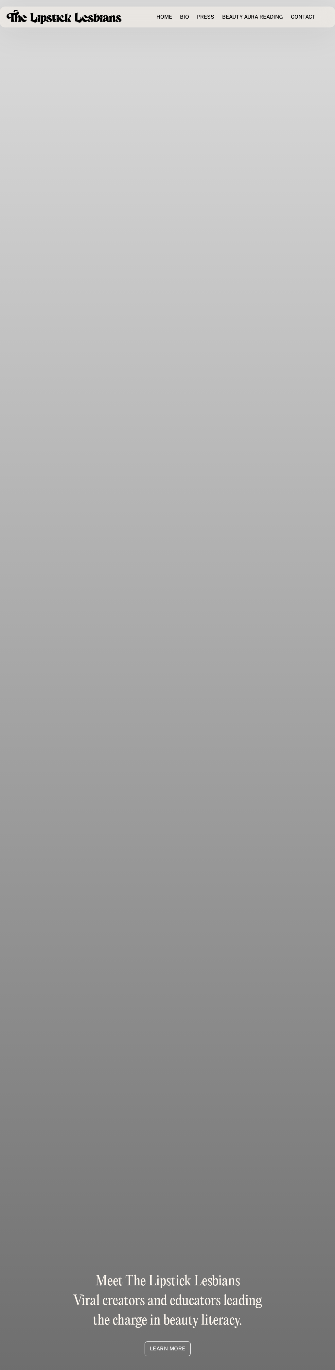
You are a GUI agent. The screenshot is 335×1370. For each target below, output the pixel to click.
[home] (64, 17)
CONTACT (303, 17)
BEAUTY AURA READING (252, 17)
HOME (164, 17)
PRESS (205, 17)
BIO (184, 17)
